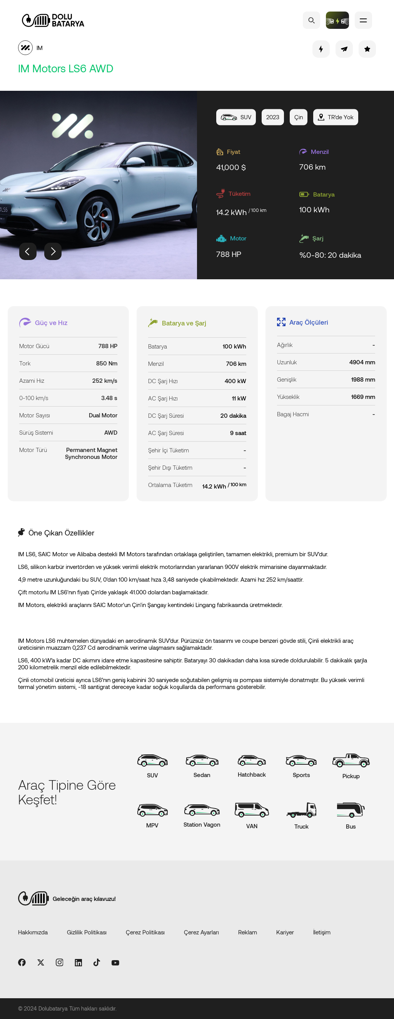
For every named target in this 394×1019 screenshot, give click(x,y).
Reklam (247, 932)
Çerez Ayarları (201, 932)
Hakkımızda (33, 932)
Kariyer (285, 932)
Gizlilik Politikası (87, 932)
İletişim (322, 932)
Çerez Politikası (145, 932)
